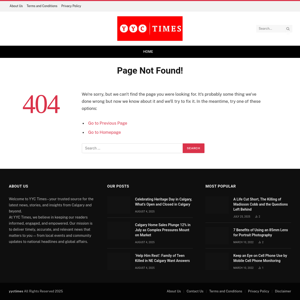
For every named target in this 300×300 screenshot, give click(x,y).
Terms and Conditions (42, 6)
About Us (16, 6)
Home (148, 52)
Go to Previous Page (107, 123)
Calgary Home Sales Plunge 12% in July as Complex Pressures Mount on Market (163, 230)
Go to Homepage (104, 132)
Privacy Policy (71, 6)
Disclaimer (283, 291)
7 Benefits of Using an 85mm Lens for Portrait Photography (260, 232)
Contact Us (195, 291)
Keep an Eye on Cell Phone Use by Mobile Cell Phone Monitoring (260, 258)
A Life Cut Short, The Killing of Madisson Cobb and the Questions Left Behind (260, 204)
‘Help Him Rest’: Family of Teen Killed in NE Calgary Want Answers (162, 258)
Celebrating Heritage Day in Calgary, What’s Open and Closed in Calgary (163, 201)
